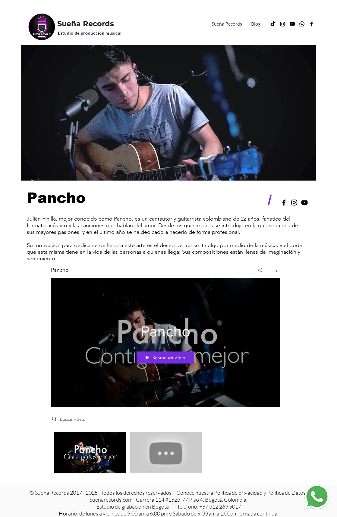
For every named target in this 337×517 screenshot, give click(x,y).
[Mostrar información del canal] (274, 270)
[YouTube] (292, 24)
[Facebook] (311, 24)
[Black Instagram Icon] (294, 202)
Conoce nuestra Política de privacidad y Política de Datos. (242, 492)
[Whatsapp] (302, 24)
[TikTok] (273, 24)
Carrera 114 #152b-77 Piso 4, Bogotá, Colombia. (191, 499)
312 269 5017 (225, 506)
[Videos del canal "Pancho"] (165, 454)
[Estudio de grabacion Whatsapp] (316, 496)
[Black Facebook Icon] (284, 202)
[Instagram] (282, 24)
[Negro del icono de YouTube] (304, 202)
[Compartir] (260, 270)
